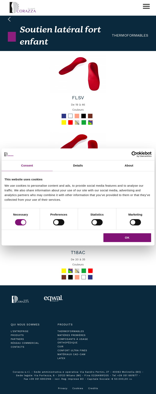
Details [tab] (78, 165)
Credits (93, 388)
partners (17, 339)
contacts (17, 347)
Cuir (60, 346)
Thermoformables (130, 35)
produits (17, 335)
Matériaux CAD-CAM (71, 354)
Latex (61, 358)
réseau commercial (25, 343)
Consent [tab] (27, 165)
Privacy (62, 388)
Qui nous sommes (25, 324)
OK (127, 237)
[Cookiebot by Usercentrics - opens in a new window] (134, 154)
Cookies (77, 388)
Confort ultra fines (72, 350)
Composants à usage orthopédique (72, 341)
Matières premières (71, 335)
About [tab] (129, 165)
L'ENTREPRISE (20, 331)
